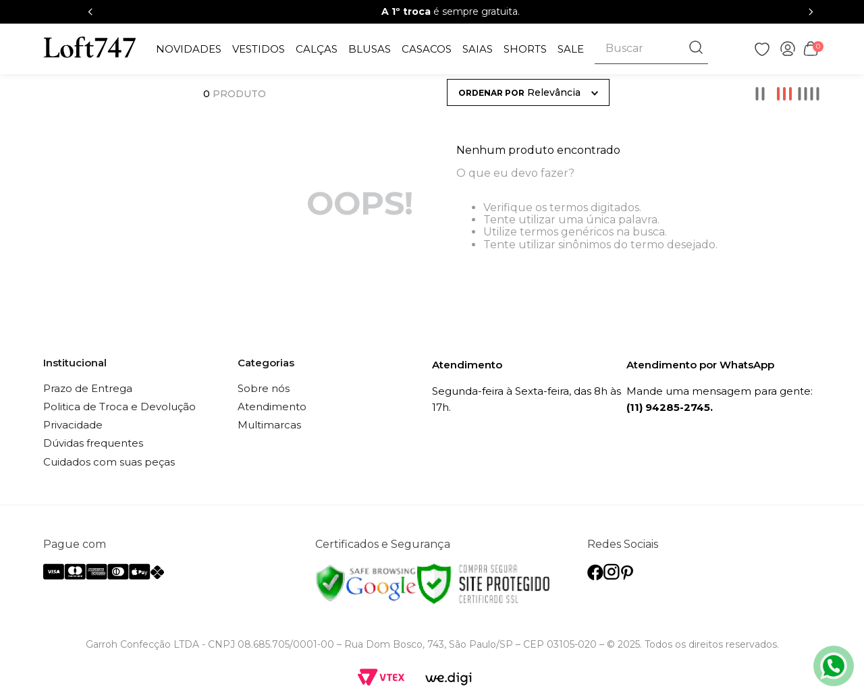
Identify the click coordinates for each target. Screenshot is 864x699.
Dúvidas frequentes (93, 443)
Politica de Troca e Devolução (119, 406)
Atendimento (272, 406)
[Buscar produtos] (697, 48)
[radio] (760, 94)
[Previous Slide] (90, 12)
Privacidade (73, 424)
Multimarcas (269, 424)
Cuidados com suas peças (109, 461)
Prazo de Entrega (87, 388)
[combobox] (651, 49)
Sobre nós (264, 388)
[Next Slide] (810, 12)
